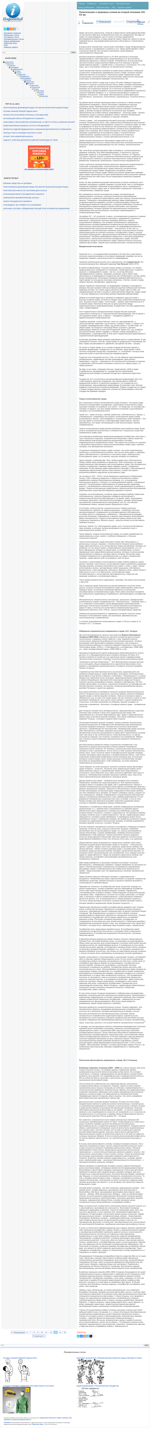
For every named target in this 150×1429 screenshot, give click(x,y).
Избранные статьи (11, 35)
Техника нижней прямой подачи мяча (20, 1358)
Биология (10, 64)
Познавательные (123, 4)
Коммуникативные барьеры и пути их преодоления (26, 126)
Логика (18, 73)
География (14, 67)
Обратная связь (10, 43)
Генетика (12, 66)
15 (65, 1332)
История (17, 71)
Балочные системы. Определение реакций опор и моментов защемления (36, 208)
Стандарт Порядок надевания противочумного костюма (28, 1386)
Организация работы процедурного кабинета (23, 118)
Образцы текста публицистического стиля (22, 133)
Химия (41, 94)
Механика (27, 80)
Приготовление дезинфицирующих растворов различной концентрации (35, 108)
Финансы (40, 93)
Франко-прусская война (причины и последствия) (25, 115)
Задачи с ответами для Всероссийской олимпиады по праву (30, 140)
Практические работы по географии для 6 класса (25, 190)
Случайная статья (11, 37)
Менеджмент (26, 78)
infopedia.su (8, 1422)
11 (46, 1332)
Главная (81, 4)
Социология (34, 85)
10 (42, 1332)
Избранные (92, 4)
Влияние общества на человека (17, 183)
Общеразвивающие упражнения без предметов (97, 1386)
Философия (39, 91)
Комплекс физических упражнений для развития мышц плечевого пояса (109, 1358)
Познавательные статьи (14, 39)
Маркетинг (22, 75)
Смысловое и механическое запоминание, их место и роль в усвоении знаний (39, 122)
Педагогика (30, 82)
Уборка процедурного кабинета (17, 201)
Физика (36, 89)
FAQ (5, 45)
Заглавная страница (12, 33)
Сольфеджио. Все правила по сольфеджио (22, 205)
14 (60, 1332)
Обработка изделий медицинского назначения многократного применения (37, 129)
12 (51, 1332)
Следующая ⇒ (133, 22)
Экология (44, 96)
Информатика (17, 69)
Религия (31, 84)
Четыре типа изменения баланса (18, 136)
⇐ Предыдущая (104, 22)
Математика (24, 76)
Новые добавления (12, 41)
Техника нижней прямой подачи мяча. (20, 111)
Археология (9, 62)
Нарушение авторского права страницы (54, 1418)
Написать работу (11, 47)
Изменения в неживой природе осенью (21, 198)
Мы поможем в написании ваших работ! (39, 169)
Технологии (36, 87)
